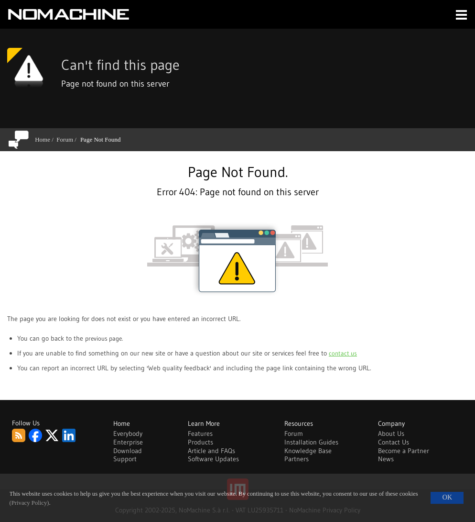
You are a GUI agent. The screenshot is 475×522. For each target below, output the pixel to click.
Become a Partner (403, 450)
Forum (293, 433)
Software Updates (213, 459)
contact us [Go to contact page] (343, 353)
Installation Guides (311, 442)
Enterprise (128, 442)
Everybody (127, 433)
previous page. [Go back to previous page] (104, 338)
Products (200, 442)
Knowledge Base (308, 450)
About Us (391, 433)
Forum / (67, 139)
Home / (45, 139)
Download (127, 450)
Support (125, 459)
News (386, 459)
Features (200, 433)
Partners (296, 459)
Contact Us (393, 442)
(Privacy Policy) (29, 503)
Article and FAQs (211, 450)
